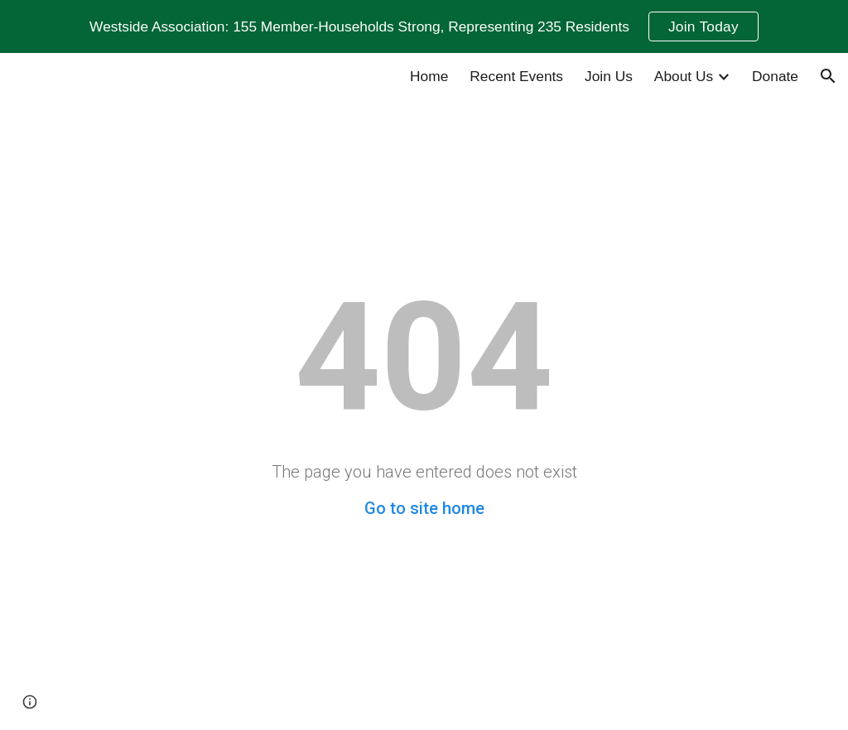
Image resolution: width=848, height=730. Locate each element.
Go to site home (424, 508)
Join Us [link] (609, 76)
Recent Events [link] (516, 76)
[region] (424, 26)
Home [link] (429, 76)
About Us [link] (683, 76)
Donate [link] (775, 76)
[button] (828, 76)
